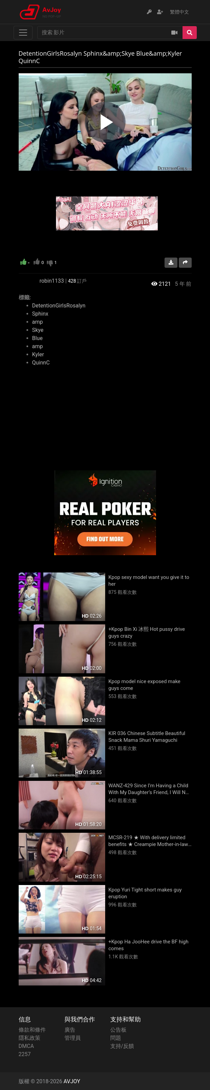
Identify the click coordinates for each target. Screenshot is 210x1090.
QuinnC (41, 362)
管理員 (72, 1038)
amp (37, 322)
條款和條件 (32, 1030)
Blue (37, 338)
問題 (115, 1038)
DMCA (26, 1046)
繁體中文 (179, 12)
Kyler (38, 354)
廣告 (69, 1030)
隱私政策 (29, 1038)
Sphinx (40, 314)
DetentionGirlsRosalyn (58, 305)
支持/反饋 (122, 1046)
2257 (25, 1054)
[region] (105, 122)
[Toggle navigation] (23, 32)
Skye (38, 330)
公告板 (118, 1030)
